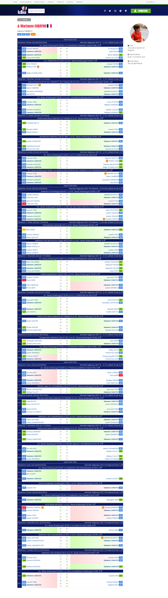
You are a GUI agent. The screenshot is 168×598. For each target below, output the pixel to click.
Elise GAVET (31, 230)
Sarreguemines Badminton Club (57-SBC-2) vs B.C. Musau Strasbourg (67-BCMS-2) (70, 337)
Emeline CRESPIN (112, 219)
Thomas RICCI (32, 557)
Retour (25, 20)
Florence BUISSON (33, 560)
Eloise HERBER (113, 55)
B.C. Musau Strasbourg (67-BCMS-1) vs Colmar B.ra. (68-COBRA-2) (70, 525)
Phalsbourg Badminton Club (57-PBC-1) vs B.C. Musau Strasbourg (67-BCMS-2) (70, 274)
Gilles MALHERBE (33, 262)
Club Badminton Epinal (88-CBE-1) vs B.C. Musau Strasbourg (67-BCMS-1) (70, 225)
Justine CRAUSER (112, 213)
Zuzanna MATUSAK (34, 343)
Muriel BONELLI (32, 132)
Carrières (79, 2)
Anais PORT (114, 271)
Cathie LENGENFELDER (35, 422)
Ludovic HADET (32, 250)
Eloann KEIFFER (32, 321)
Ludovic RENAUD (33, 234)
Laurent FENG (113, 85)
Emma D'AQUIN (112, 518)
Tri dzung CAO (113, 49)
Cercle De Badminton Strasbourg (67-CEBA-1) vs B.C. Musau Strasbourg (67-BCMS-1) (70, 483)
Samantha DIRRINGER (35, 91)
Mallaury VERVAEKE (111, 105)
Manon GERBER (32, 244)
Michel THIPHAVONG (34, 389)
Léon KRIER (114, 341)
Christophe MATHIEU (34, 341)
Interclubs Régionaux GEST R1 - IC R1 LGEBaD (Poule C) (101, 42)
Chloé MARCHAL (33, 285)
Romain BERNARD (111, 507)
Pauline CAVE (31, 67)
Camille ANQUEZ (33, 195)
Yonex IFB (51, 2)
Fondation (60, 2)
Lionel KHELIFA (112, 300)
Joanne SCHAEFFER (34, 141)
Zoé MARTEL (31, 312)
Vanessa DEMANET (34, 432)
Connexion (140, 11)
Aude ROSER (113, 51)
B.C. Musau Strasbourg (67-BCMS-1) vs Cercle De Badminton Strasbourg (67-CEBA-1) (70, 571)
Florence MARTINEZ (34, 330)
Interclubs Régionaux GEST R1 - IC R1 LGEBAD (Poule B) (101, 365)
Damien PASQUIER (111, 262)
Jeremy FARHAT (112, 582)
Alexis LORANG (112, 372)
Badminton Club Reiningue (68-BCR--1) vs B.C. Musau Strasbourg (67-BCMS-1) (70, 191)
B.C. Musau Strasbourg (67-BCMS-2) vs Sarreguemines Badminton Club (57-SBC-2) (70, 259)
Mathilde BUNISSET (111, 91)
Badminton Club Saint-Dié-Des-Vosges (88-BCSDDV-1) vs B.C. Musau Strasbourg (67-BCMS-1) (70, 240)
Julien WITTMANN (33, 201)
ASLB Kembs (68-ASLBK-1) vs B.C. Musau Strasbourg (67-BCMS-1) (70, 504)
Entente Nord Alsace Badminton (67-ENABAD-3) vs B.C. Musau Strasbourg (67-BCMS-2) (70, 316)
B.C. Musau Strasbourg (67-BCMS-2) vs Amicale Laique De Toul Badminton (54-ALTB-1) (70, 444)
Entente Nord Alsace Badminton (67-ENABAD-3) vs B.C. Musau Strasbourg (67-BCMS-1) (70, 118)
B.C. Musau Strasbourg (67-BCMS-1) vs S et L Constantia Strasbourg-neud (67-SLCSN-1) (70, 97)
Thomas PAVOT (32, 356)
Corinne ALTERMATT (34, 412)
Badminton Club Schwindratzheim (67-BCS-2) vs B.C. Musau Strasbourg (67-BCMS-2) (70, 416)
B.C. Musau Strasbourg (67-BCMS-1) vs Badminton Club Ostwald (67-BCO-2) (70, 495)
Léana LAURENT (33, 518)
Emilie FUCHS (113, 350)
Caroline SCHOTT (112, 479)
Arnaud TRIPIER (32, 49)
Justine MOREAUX (112, 288)
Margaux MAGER (112, 380)
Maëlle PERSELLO (33, 246)
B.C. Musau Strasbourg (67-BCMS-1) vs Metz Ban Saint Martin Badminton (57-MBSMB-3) (70, 207)
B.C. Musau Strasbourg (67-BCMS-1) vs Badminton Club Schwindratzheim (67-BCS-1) (70, 468)
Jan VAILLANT (32, 372)
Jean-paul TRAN (112, 277)
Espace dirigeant (25, 2)
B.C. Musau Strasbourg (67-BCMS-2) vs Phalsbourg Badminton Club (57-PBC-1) (70, 368)
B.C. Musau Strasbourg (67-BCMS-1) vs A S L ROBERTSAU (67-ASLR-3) (70, 155)
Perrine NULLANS (112, 58)
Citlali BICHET (31, 401)
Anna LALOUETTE (33, 404)
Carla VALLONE (32, 197)
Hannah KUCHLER (111, 149)
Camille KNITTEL (112, 312)
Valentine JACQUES (33, 146)
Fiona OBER (31, 280)
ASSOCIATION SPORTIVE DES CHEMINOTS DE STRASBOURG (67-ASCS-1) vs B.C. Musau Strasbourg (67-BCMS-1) (70, 82)
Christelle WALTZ (33, 123)
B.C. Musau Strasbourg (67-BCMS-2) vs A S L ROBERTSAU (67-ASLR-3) (70, 295)
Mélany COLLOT (33, 392)
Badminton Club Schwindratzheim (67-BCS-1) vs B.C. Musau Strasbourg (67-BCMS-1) (70, 535)
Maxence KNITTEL (111, 158)
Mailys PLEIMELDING (34, 73)
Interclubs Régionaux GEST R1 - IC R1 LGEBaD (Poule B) (101, 256)
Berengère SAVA (112, 500)
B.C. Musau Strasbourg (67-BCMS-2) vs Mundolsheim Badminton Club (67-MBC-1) (70, 347)
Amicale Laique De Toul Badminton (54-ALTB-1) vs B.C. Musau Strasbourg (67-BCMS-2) (70, 386)
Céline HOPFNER (33, 420)
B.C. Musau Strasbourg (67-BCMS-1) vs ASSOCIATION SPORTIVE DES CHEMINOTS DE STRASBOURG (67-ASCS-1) (70, 170)
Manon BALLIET (32, 237)
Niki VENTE (31, 94)
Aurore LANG (113, 530)
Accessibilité (150, 2)
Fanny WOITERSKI (33, 58)
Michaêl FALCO (32, 85)
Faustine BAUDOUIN (110, 164)
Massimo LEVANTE (34, 507)
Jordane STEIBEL (33, 277)
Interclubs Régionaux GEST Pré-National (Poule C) (104, 465)
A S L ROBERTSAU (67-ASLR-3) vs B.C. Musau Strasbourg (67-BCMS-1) (70, 61)
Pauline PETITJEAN (111, 459)
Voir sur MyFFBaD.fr (135, 63)
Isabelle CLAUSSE (112, 110)
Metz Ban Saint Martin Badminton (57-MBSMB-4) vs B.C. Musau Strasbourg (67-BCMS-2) (70, 398)
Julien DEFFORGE (112, 210)
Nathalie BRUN (112, 309)
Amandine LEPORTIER (110, 303)
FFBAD (15, 2)
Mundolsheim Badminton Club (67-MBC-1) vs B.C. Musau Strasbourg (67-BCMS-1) (70, 137)
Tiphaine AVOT (113, 585)
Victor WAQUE (32, 64)
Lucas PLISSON (112, 102)
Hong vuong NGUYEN (110, 356)
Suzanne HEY (31, 488)
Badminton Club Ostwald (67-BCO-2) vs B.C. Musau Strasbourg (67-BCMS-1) (70, 553)
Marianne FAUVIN (112, 265)
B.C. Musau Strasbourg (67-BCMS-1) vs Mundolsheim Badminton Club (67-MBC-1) (70, 45)
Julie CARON (31, 474)
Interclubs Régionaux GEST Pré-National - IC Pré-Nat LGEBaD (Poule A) (96, 188)
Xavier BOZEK (32, 409)
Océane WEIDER (33, 510)
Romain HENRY (32, 129)
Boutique (70, 2)
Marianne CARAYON (34, 51)
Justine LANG (31, 515)
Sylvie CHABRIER (33, 88)
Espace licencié (40, 2)
